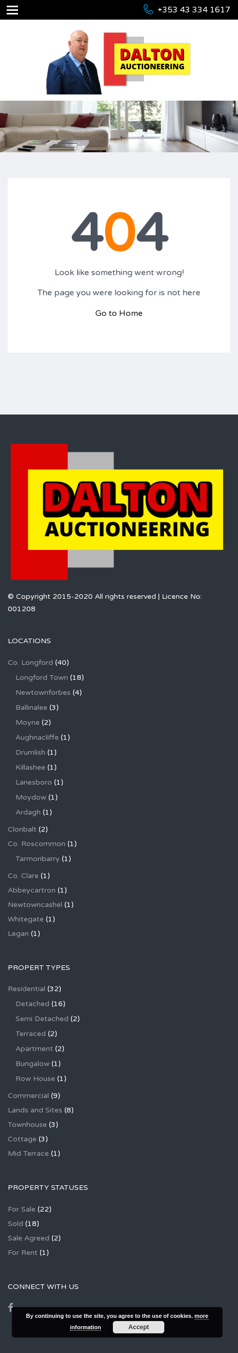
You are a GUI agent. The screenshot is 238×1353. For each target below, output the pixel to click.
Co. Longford (30, 662)
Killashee (30, 767)
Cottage (22, 1139)
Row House (35, 1078)
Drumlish (30, 752)
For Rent (23, 1252)
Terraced (30, 1033)
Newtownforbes (43, 692)
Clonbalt (22, 829)
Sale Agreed (28, 1238)
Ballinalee (31, 707)
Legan (18, 933)
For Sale (22, 1209)
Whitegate (26, 919)
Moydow (30, 797)
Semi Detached (42, 1018)
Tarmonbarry (37, 858)
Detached (32, 1003)
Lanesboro (33, 782)
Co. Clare (23, 875)
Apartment (34, 1048)
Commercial (28, 1095)
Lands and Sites (35, 1110)
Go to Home (119, 313)
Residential (26, 988)
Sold (15, 1223)
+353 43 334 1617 (194, 10)
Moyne (27, 722)
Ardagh (28, 812)
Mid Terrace (28, 1153)
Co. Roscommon (36, 843)
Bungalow (32, 1063)
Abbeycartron (32, 890)
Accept (138, 1327)
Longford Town (41, 677)
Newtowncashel (35, 904)
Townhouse (27, 1124)
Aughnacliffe (37, 737)
